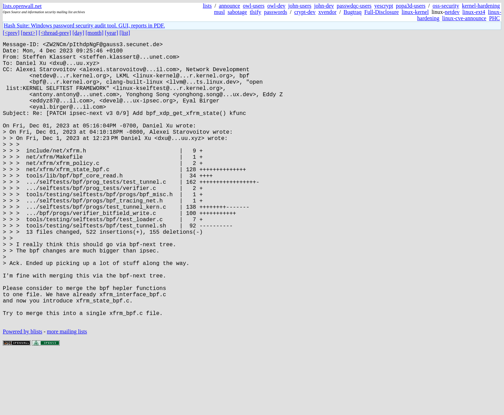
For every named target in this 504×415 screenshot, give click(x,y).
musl (219, 12)
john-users (299, 6)
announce (229, 6)
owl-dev (276, 6)
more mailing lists (67, 394)
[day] (78, 33)
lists (207, 6)
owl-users (253, 6)
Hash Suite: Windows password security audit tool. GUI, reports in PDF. (84, 25)
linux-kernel (415, 12)
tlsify (255, 12)
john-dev (324, 6)
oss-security (445, 6)
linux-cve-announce (464, 18)
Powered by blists (22, 394)
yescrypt (383, 6)
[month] (95, 33)
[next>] (29, 33)
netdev (452, 12)
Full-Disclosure (381, 12)
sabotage (237, 12)
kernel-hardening (481, 6)
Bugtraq (353, 12)
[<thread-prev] (55, 33)
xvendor (327, 12)
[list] (124, 33)
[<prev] (11, 33)
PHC (494, 18)
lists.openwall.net (22, 6)
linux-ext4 (473, 12)
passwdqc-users (354, 6)
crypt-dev (305, 12)
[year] (111, 33)
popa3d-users (411, 6)
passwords (275, 12)
